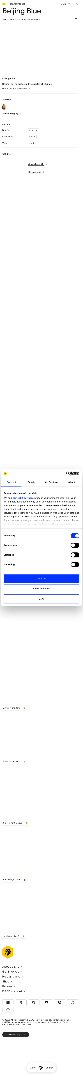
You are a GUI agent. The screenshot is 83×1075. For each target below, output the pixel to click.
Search (49, 1067)
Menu (33, 1067)
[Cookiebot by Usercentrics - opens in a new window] (65, 473)
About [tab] (71, 482)
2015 (31, 143)
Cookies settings (15, 1034)
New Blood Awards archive (24, 19)
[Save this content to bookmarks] (76, 19)
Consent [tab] (11, 482)
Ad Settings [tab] (51, 482)
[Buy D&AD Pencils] (18, 3)
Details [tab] (31, 482)
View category (12, 113)
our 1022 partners (23, 498)
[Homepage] (40, 1067)
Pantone (33, 130)
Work (5, 19)
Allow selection (41, 588)
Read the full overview (16, 88)
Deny (41, 598)
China (32, 137)
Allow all (41, 578)
